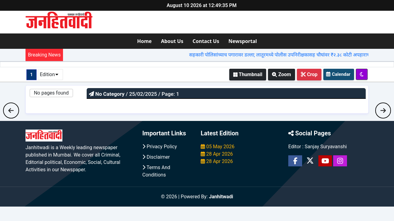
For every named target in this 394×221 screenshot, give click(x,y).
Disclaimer (156, 157)
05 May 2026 (217, 146)
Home (144, 41)
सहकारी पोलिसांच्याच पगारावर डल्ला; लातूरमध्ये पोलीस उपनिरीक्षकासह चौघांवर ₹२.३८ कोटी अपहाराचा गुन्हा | (291, 55)
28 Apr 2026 (217, 154)
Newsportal (242, 41)
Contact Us (206, 41)
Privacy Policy (159, 146)
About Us (172, 41)
